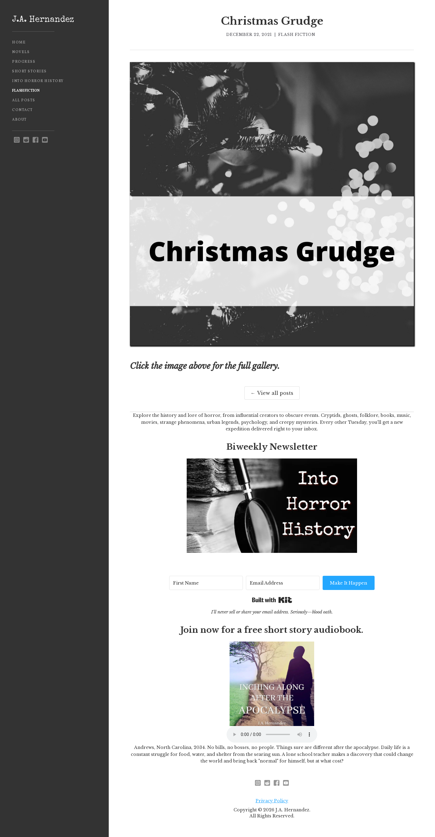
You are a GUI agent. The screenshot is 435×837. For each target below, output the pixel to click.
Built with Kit (272, 599)
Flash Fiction (26, 90)
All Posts (23, 100)
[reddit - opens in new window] (26, 140)
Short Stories (29, 71)
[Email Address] (283, 583)
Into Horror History (38, 81)
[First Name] (206, 583)
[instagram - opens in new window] (17, 140)
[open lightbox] (272, 204)
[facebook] (35, 140)
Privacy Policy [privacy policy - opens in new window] (272, 801)
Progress (23, 61)
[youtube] (45, 140)
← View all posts (272, 393)
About (19, 119)
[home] (54, 20)
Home (19, 42)
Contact (22, 110)
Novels (21, 52)
